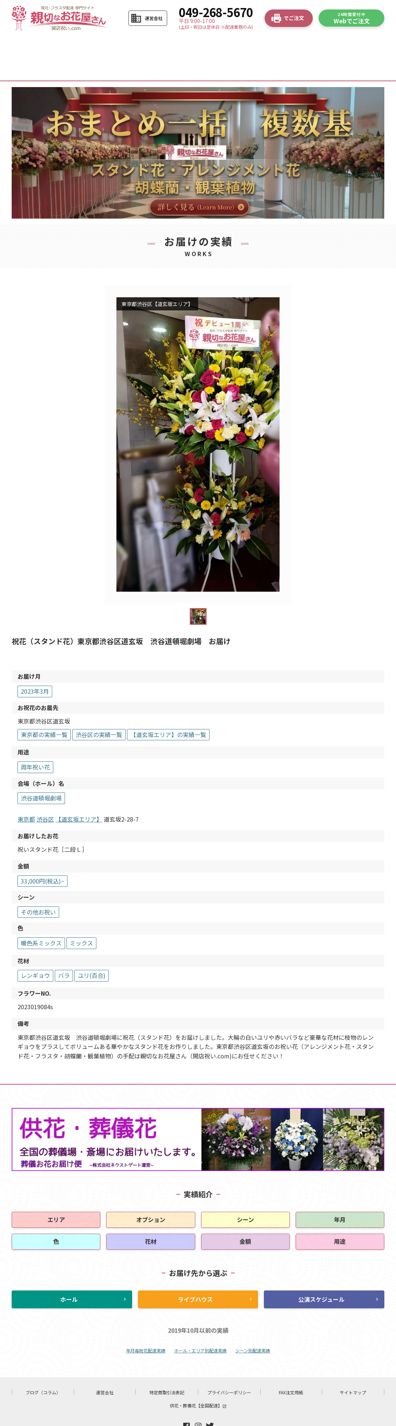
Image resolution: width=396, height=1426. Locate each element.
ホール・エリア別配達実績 (200, 1327)
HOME (35, 43)
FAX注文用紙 (291, 1369)
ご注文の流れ (81, 43)
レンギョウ (35, 952)
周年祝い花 (35, 743)
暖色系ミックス (41, 919)
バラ (64, 952)
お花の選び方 (174, 43)
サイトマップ (353, 1369)
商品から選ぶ (127, 43)
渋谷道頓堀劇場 (41, 774)
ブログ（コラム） (43, 1369)
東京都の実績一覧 (44, 711)
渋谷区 (45, 795)
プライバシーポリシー (229, 1369)
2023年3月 (35, 667)
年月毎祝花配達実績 (145, 1327)
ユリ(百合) (91, 952)
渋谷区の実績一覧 (99, 711)
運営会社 (105, 1369)
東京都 (26, 795)
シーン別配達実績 (252, 1327)
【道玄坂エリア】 (78, 795)
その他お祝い (38, 888)
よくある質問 (266, 43)
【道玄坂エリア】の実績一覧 (168, 711)
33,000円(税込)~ (42, 857)
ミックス (81, 919)
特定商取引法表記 (166, 1369)
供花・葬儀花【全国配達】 (198, 1382)
